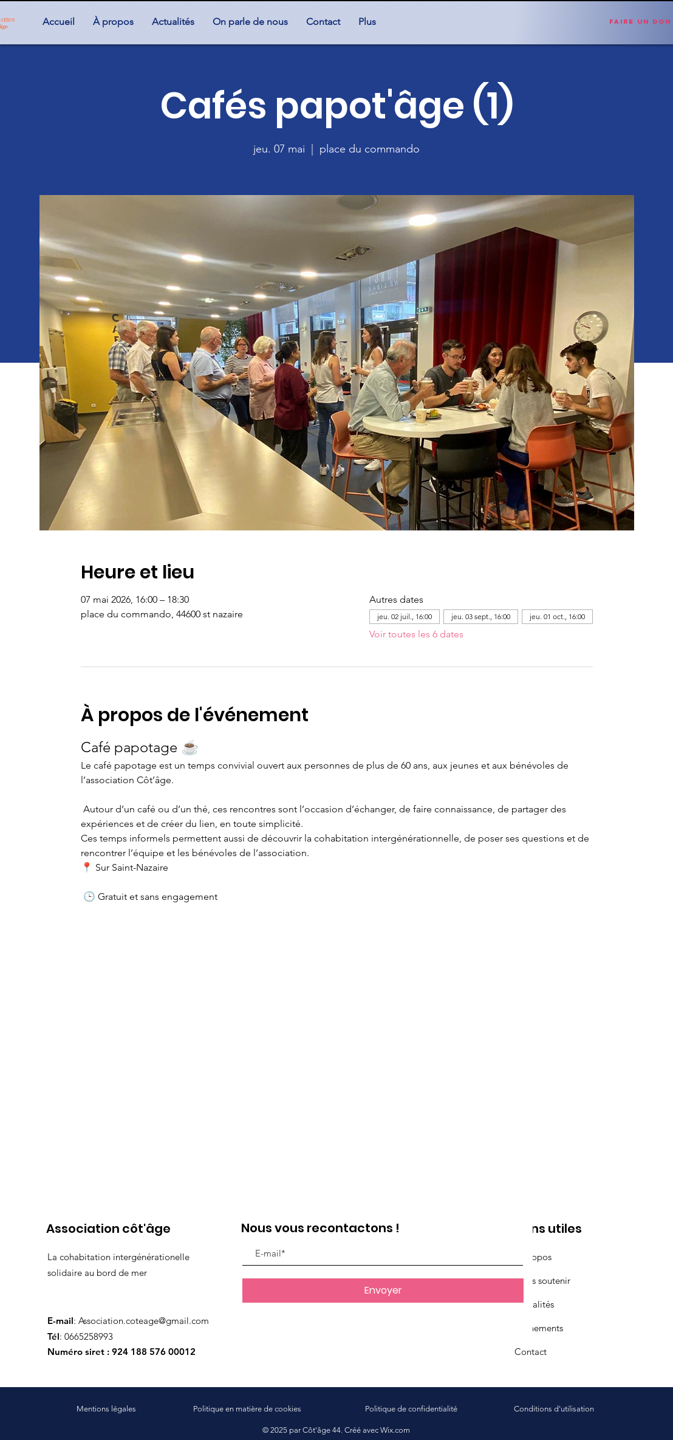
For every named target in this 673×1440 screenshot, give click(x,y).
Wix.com (395, 1430)
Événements (538, 1328)
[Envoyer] (383, 1290)
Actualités (534, 1304)
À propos (533, 1257)
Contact (530, 1351)
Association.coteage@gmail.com (143, 1320)
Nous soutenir (542, 1280)
